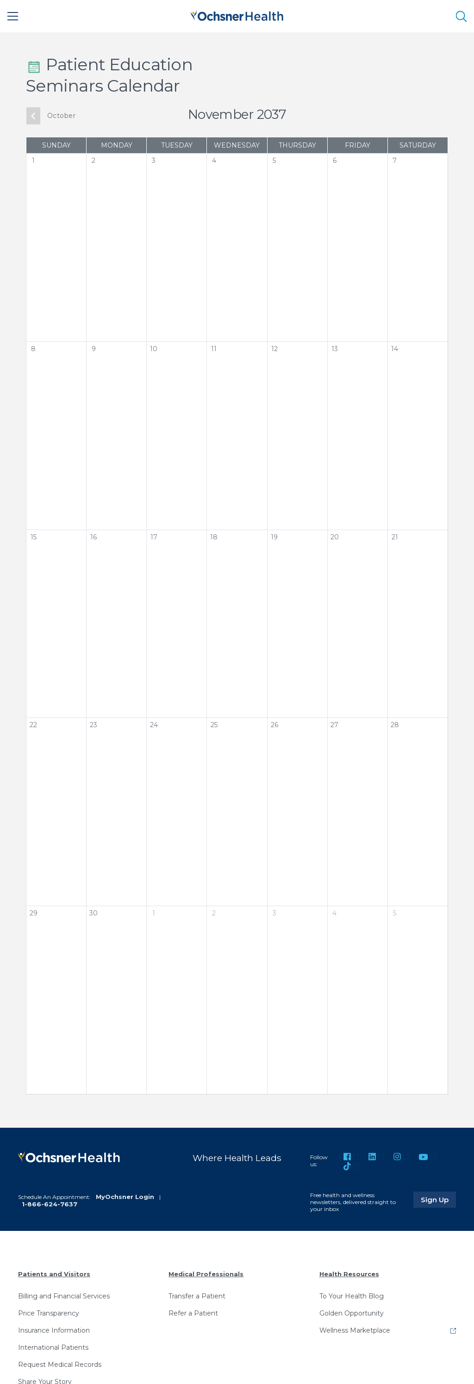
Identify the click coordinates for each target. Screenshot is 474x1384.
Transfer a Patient (196, 1296)
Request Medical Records (59, 1364)
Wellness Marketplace (354, 1330)
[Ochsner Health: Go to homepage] (237, 14)
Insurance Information (54, 1330)
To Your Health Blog (351, 1296)
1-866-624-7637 (49, 1204)
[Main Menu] (13, 16)
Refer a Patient (193, 1313)
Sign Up (438, 1199)
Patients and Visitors (54, 1274)
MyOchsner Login (125, 1196)
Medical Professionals (205, 1274)
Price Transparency (48, 1313)
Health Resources (349, 1274)
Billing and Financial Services (64, 1296)
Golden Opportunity (351, 1313)
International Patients (53, 1347)
